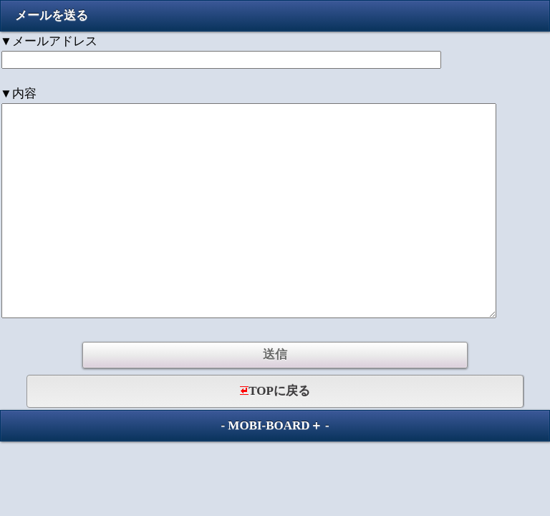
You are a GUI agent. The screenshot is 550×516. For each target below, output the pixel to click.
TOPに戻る (275, 391)
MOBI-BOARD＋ (275, 425)
